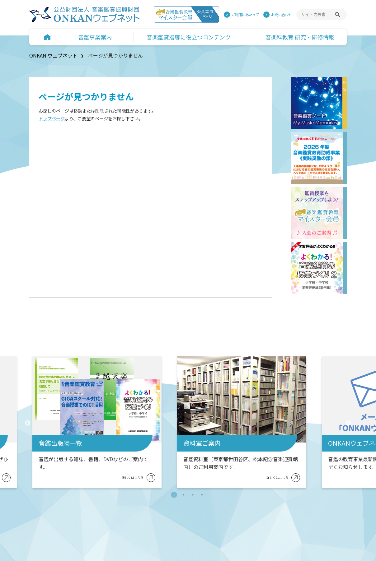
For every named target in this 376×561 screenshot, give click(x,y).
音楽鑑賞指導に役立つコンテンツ (189, 37)
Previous (28, 423)
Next (348, 423)
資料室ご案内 (202, 442)
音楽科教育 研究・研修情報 (300, 37)
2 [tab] (183, 495)
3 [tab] (193, 495)
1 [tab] (174, 495)
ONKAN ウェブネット (53, 55)
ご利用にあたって (245, 14)
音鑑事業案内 (95, 37)
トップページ (52, 118)
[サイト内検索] (317, 14)
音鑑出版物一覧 (60, 442)
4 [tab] (202, 495)
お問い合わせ (281, 14)
